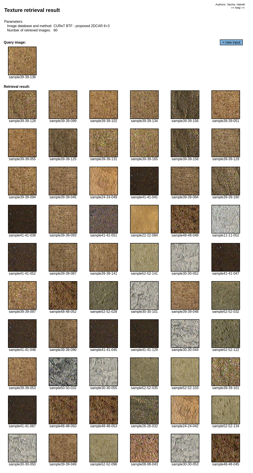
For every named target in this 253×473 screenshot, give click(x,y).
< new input (231, 42)
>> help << (238, 7)
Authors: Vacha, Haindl (230, 4)
